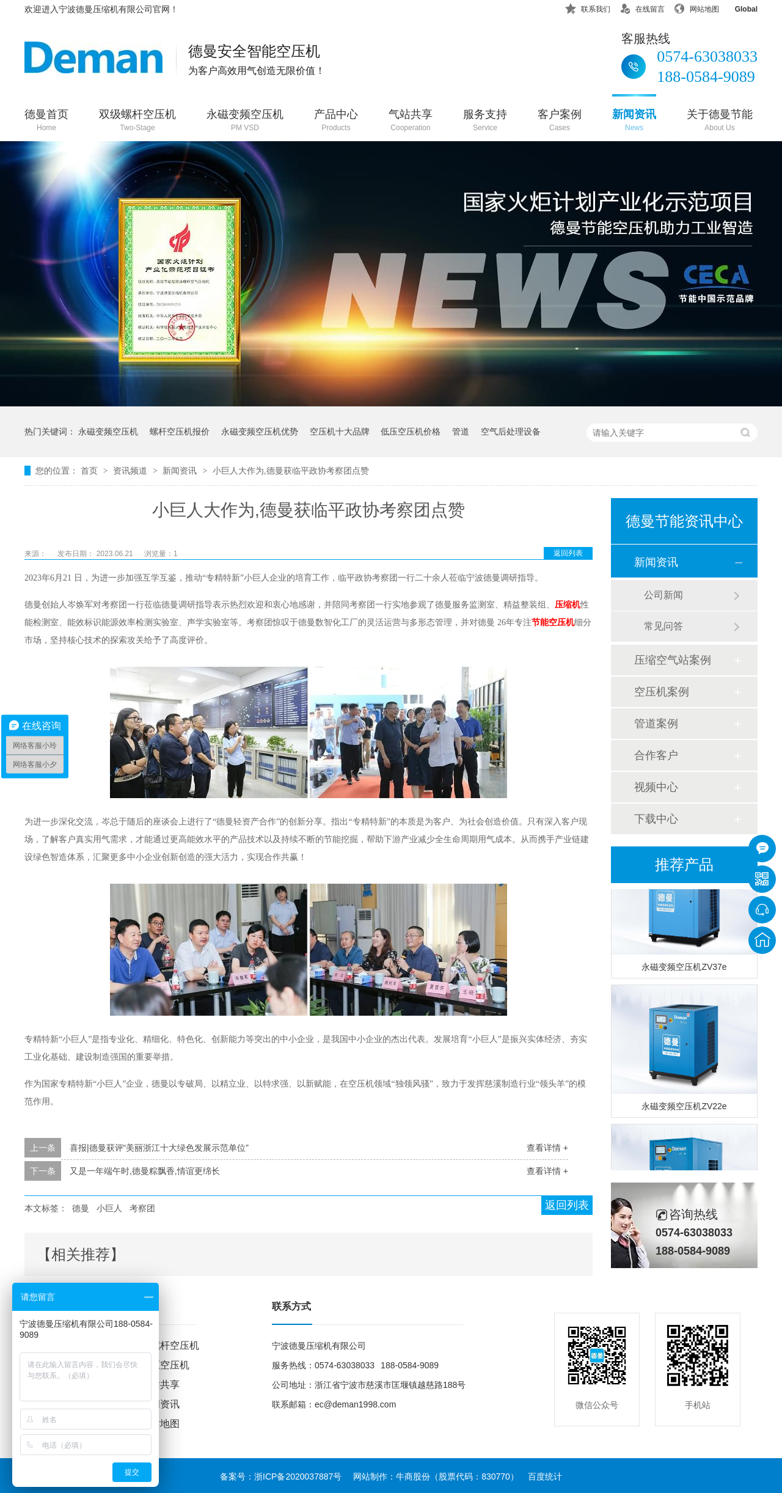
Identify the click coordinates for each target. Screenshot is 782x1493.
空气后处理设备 (511, 431)
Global (738, 7)
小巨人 (109, 1208)
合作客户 (656, 755)
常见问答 (663, 626)
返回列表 (568, 553)
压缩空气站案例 (672, 660)
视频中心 (656, 787)
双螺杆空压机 (170, 1345)
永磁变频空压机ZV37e (683, 969)
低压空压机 (165, 1365)
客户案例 (560, 121)
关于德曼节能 (720, 121)
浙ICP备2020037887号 (298, 1476)
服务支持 (485, 121)
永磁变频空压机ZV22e (683, 1108)
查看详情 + (547, 1148)
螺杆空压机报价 (180, 431)
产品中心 (336, 121)
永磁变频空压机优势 (259, 431)
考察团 (142, 1208)
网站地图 (696, 7)
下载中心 (656, 819)
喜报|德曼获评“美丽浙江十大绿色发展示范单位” (159, 1148)
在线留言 (642, 7)
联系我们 (587, 7)
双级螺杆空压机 (137, 121)
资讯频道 (131, 470)
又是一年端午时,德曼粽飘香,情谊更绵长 (145, 1171)
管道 (460, 431)
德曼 (80, 1208)
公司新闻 (663, 595)
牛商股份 (413, 1476)
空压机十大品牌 (340, 431)
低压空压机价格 (410, 431)
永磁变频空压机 (244, 121)
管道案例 (656, 723)
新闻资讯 (634, 121)
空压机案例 (661, 692)
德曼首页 (46, 121)
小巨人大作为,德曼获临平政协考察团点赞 (291, 470)
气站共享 (411, 121)
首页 (90, 470)
